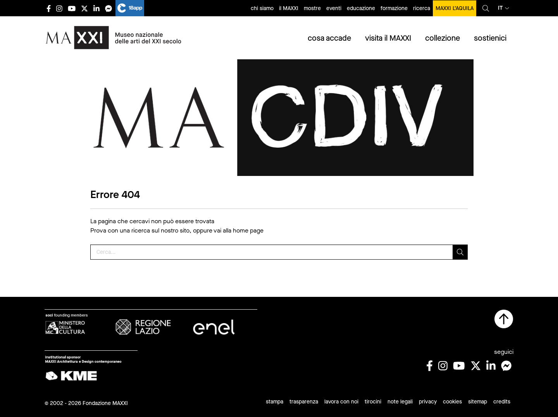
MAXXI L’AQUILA (455, 8)
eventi (333, 8)
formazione (394, 8)
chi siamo (262, 8)
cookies (452, 401)
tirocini (373, 401)
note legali (400, 401)
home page (248, 230)
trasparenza (303, 401)
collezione (442, 38)
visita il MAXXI (388, 38)
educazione (361, 8)
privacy (428, 401)
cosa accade (329, 38)
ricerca (421, 8)
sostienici (490, 38)
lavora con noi (341, 401)
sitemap (477, 401)
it (503, 8)
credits (501, 401)
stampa (274, 401)
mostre (312, 8)
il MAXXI (288, 8)
